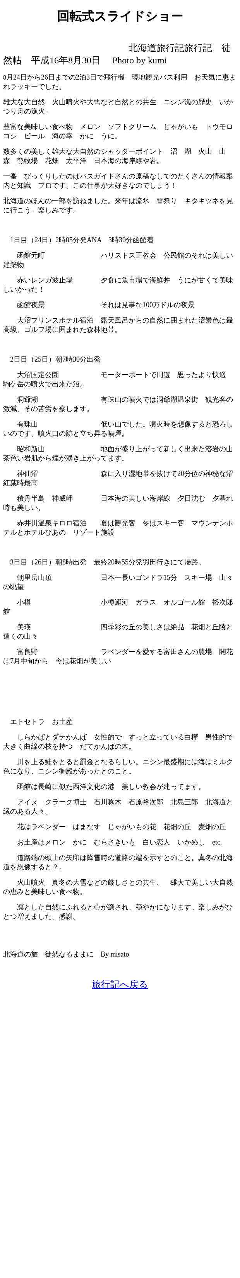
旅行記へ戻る (120, 984)
